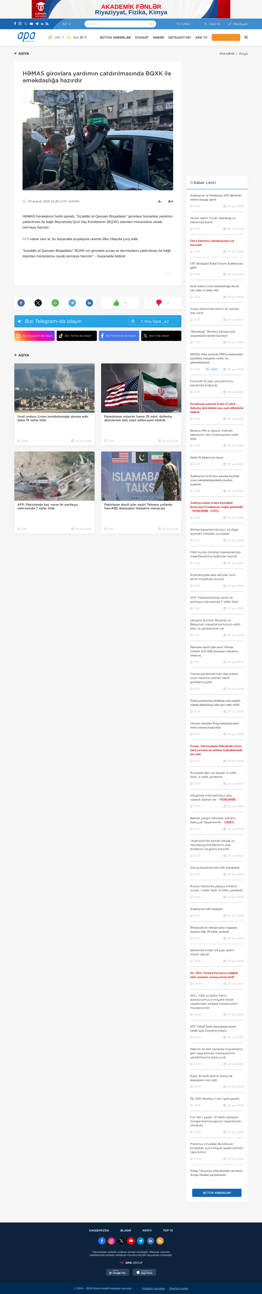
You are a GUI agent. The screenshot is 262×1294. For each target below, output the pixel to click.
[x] (121, 1241)
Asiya (243, 54)
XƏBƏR (158, 37)
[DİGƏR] (244, 37)
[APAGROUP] (131, 1263)
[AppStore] (144, 1273)
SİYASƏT (142, 37)
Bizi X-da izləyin (156, 336)
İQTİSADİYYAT (179, 37)
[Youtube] (31, 24)
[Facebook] (15, 24)
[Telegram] (36, 24)
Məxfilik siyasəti (178, 1288)
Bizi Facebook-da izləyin (118, 335)
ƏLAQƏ (125, 1230)
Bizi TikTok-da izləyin (75, 335)
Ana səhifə (226, 53)
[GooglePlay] (117, 1273)
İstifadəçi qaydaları (153, 1288)
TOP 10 (168, 1230)
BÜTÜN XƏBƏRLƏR (115, 37)
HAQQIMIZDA (99, 1230)
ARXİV (147, 1230)
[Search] (150, 24)
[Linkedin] (42, 24)
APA (26, 239)
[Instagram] (20, 24)
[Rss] (47, 24)
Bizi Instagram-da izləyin (34, 336)
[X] (25, 24)
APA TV (201, 37)
